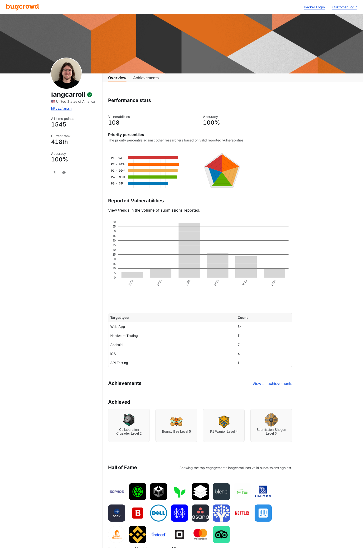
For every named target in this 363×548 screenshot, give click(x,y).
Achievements (146, 80)
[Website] (64, 172)
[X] (55, 172)
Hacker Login (314, 7)
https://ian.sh (61, 108)
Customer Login (344, 7)
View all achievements (272, 387)
